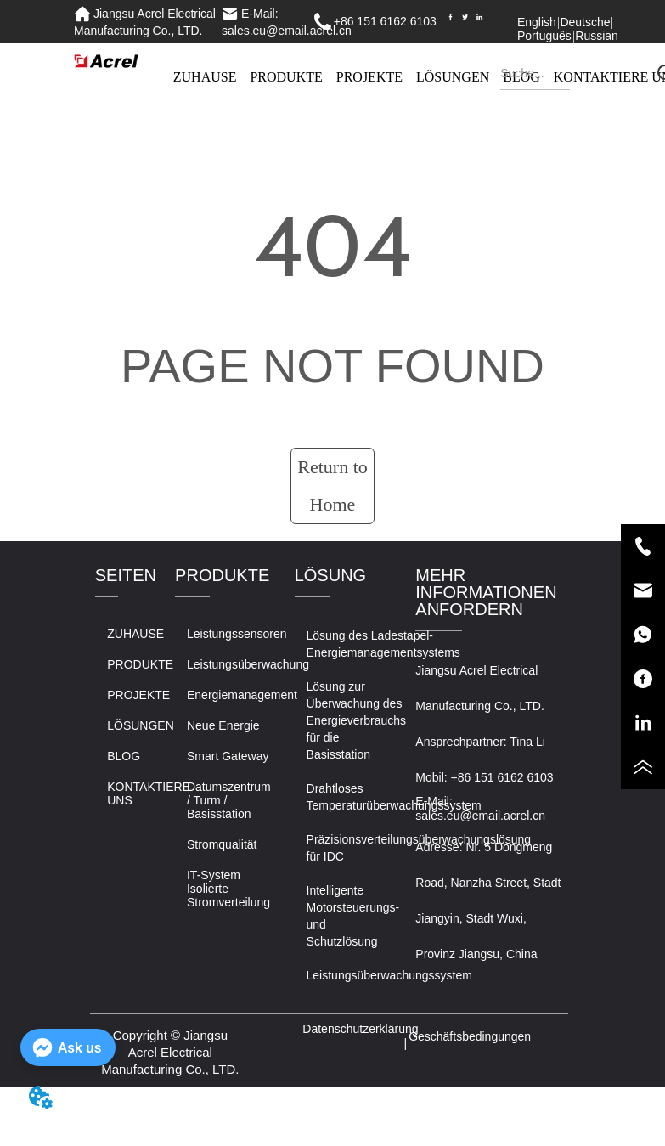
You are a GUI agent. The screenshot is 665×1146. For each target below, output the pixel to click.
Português (544, 35)
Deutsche (585, 22)
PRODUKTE (286, 77)
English (536, 22)
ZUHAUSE (205, 77)
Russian (596, 35)
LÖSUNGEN (452, 77)
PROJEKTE (369, 77)
